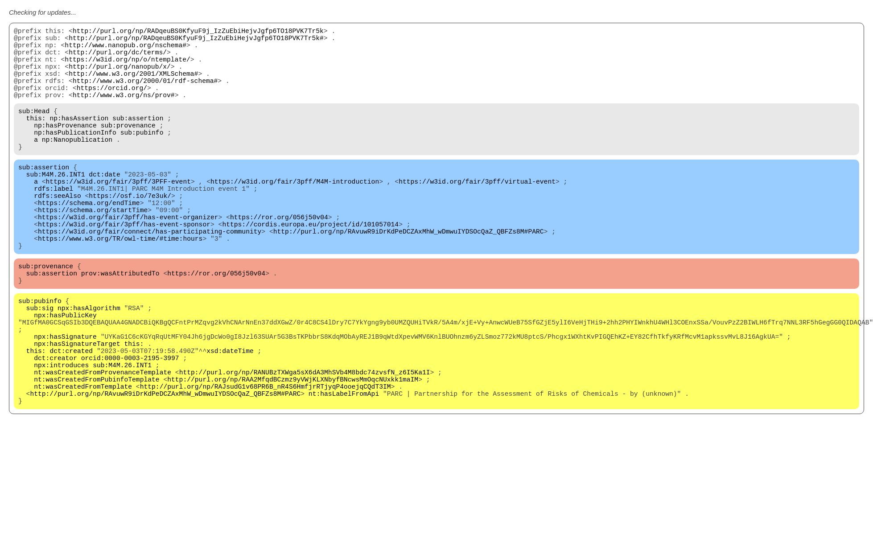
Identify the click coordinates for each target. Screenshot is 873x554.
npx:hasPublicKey (65, 375)
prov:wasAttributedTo (120, 326)
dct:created (71, 419)
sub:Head (33, 130)
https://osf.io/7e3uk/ (130, 232)
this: (36, 139)
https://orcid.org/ (112, 103)
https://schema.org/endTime (89, 241)
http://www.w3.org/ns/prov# (124, 112)
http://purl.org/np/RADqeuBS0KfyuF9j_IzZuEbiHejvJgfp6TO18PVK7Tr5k (198, 32)
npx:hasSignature (65, 402)
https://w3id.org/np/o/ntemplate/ (127, 67)
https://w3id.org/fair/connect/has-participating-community (149, 277)
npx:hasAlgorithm (89, 366)
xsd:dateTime (230, 419)
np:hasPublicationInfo (75, 156)
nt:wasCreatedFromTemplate (83, 464)
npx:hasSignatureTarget (77, 410)
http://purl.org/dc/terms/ (118, 58)
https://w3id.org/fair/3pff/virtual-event (477, 214)
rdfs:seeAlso (57, 232)
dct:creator (55, 428)
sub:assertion (137, 139)
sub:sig (40, 366)
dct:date (104, 205)
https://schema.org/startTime (93, 250)
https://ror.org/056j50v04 (279, 259)
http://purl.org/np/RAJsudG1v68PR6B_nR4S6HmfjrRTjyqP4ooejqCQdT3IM (265, 464)
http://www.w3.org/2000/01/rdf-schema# (145, 94)
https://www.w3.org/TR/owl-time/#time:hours (120, 286)
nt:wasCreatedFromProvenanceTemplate (102, 446)
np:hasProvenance (65, 148)
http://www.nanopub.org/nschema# (125, 49)
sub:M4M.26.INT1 (55, 205)
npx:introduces (61, 437)
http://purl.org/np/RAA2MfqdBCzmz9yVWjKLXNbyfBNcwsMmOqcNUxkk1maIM (292, 455)
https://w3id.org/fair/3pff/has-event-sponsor (124, 268)
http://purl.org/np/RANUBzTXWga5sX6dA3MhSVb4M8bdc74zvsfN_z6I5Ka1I (304, 446)
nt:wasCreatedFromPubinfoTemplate (96, 455)
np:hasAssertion (78, 139)
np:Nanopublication (77, 165)
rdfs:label (53, 223)
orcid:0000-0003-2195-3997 (130, 428)
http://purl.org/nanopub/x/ (120, 76)
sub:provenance (128, 148)
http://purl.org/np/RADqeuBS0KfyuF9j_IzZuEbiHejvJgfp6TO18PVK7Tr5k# (196, 41)
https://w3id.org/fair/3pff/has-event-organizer (128, 259)
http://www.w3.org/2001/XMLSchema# (133, 85)
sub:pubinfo (142, 156)
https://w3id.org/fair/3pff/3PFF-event (118, 214)
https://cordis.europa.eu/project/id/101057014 (310, 268)
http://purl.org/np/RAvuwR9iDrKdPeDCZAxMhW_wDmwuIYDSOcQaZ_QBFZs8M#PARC (408, 277)
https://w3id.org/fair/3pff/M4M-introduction (294, 214)
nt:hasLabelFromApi (344, 473)
